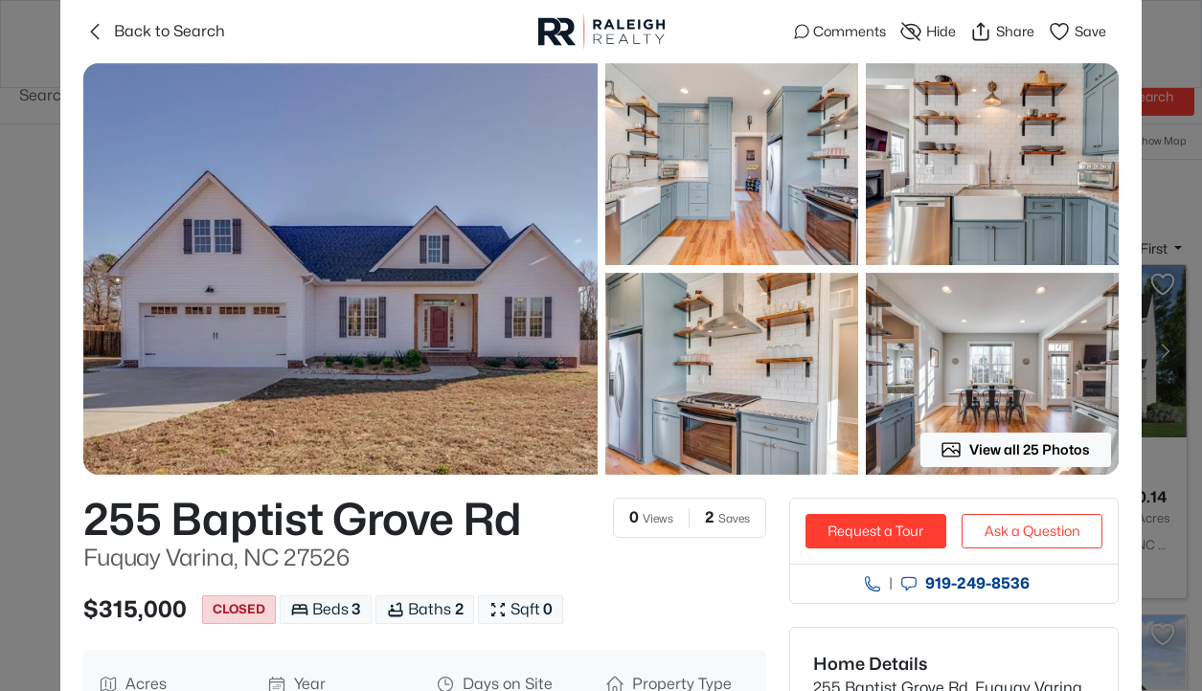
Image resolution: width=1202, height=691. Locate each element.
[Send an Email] (909, 583)
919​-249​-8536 (977, 583)
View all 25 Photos (1015, 449)
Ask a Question (1032, 531)
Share (1001, 31)
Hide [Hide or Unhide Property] (927, 31)
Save (1077, 31)
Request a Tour (875, 531)
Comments (840, 31)
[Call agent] (872, 583)
